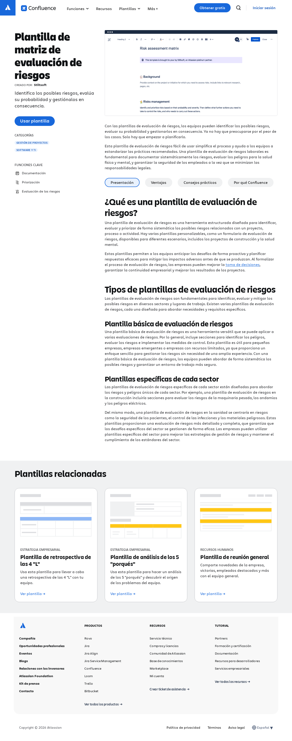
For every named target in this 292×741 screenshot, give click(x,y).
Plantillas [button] (129, 8)
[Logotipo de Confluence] (38, 8)
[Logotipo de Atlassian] (7, 7)
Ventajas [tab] (158, 182)
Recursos (104, 8)
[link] (264, 8)
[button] (153, 7)
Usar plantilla (34, 121)
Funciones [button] (78, 8)
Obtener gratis (212, 7)
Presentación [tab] (122, 182)
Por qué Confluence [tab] (251, 182)
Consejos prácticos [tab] (200, 182)
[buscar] (238, 8)
